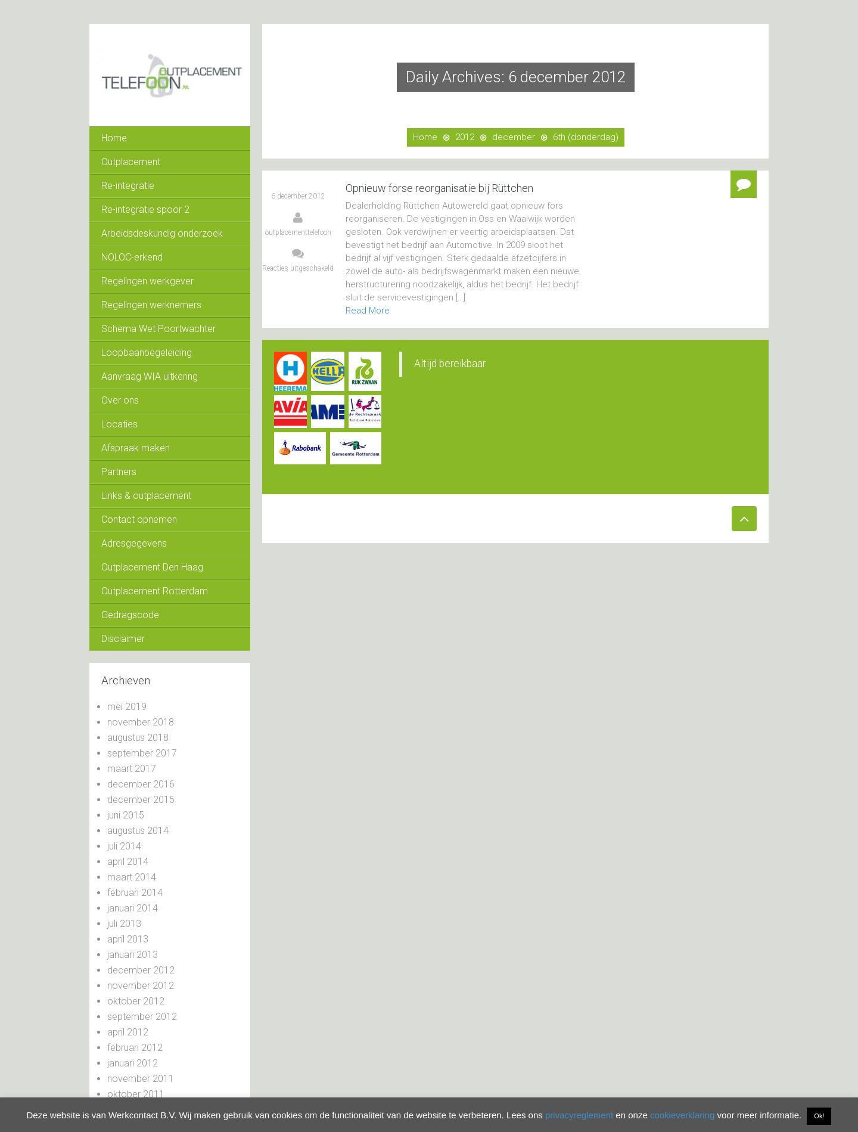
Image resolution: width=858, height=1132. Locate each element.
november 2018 (140, 722)
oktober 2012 (135, 1001)
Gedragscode (130, 615)
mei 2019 (127, 706)
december (513, 137)
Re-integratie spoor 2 (145, 209)
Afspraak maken (135, 448)
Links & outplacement (146, 495)
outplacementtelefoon (298, 232)
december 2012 (141, 970)
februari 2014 (135, 892)
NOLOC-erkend (132, 257)
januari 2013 (132, 954)
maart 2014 (131, 877)
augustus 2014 (138, 830)
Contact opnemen (139, 519)
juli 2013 (124, 923)
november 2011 (140, 1078)
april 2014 (127, 861)
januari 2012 (132, 1063)
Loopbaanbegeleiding (146, 352)
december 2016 (141, 784)
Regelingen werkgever (147, 281)
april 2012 (127, 1032)
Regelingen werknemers (151, 305)
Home (114, 138)
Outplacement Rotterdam (154, 591)
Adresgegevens (134, 543)
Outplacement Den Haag (152, 567)
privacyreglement (579, 1115)
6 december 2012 (298, 196)
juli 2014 (124, 846)
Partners (118, 471)
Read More (368, 310)
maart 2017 (131, 768)
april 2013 (127, 939)
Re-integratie (127, 185)
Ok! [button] (819, 1115)
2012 (464, 137)
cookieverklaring (682, 1115)
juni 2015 (125, 815)
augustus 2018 (138, 737)
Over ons (120, 400)
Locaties (119, 424)
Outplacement (130, 162)
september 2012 (142, 1016)
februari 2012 (135, 1047)
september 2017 (142, 753)
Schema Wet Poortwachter (158, 328)
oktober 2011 (135, 1094)
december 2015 (141, 799)
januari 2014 (132, 908)
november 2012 (140, 985)
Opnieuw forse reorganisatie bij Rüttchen (439, 188)
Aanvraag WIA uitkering (149, 376)
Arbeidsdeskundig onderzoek (162, 233)
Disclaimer (123, 638)
